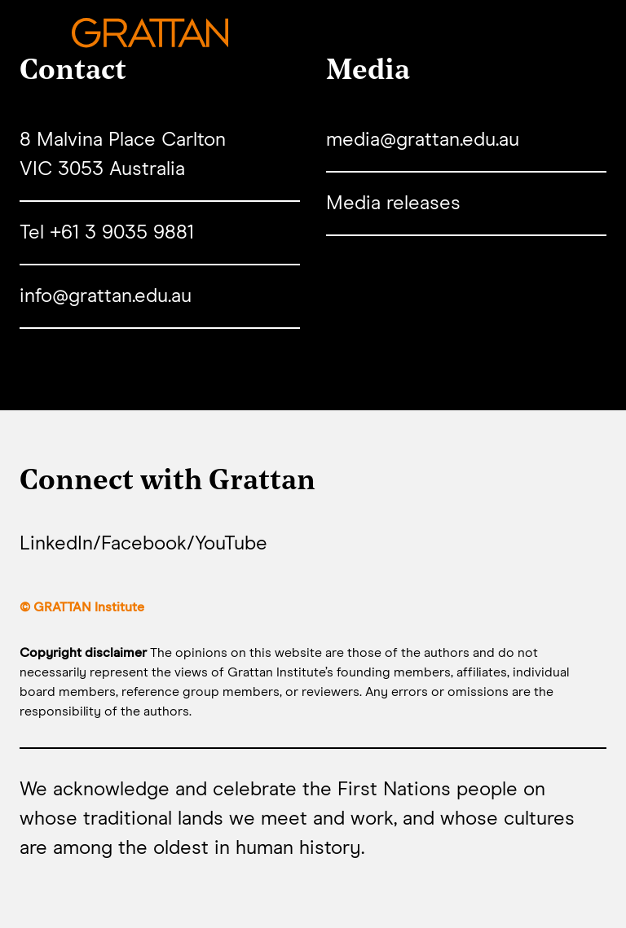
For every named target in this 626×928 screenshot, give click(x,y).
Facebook (144, 544)
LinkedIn (56, 544)
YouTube (231, 544)
